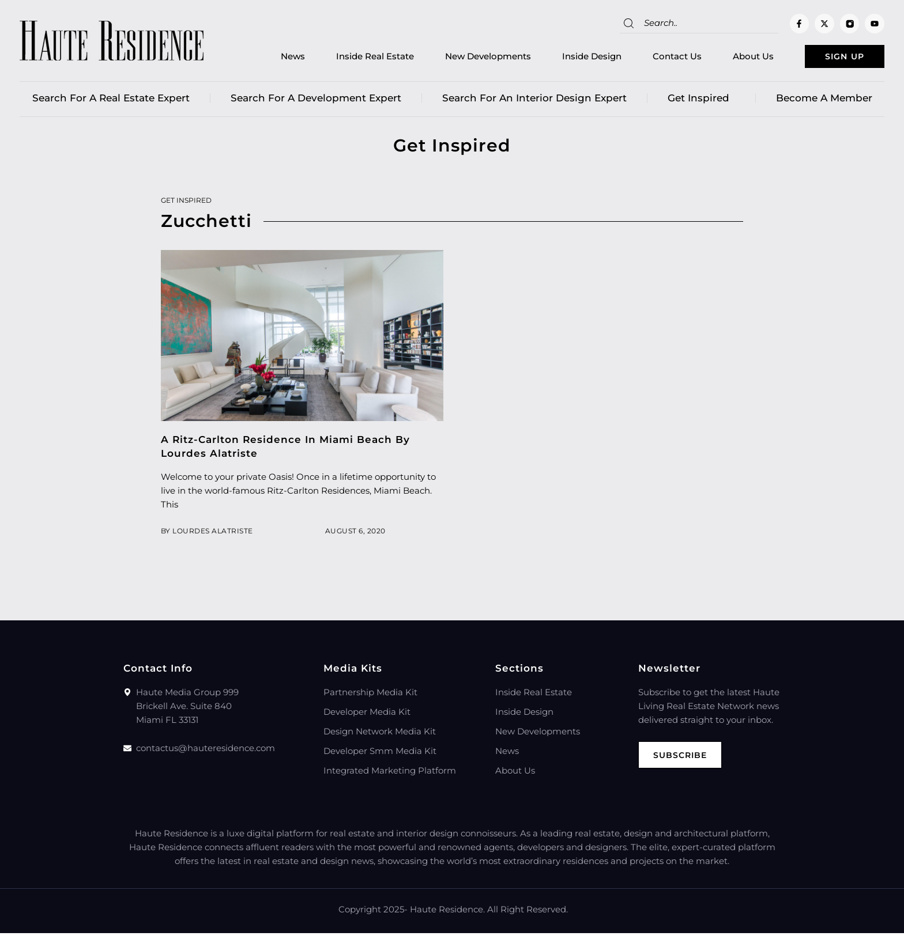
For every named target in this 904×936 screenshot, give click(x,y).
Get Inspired (701, 101)
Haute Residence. (447, 912)
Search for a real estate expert (111, 101)
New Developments (470, 57)
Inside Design (573, 57)
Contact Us (658, 57)
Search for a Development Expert (316, 101)
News (274, 57)
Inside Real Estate (357, 57)
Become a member (824, 101)
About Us (734, 57)
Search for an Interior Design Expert (534, 101)
